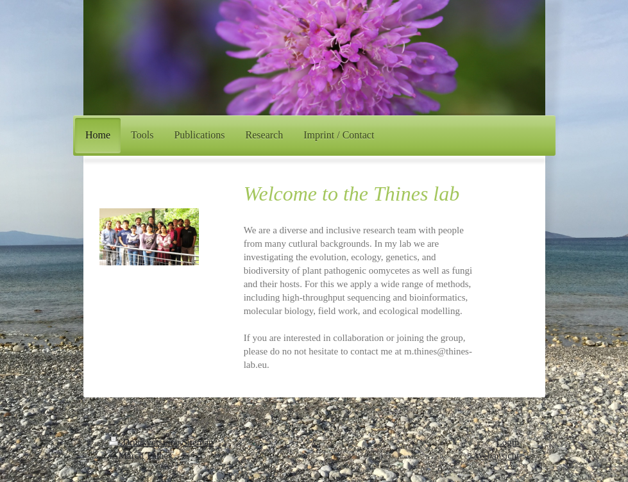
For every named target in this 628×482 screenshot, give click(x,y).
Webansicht (497, 456)
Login (508, 442)
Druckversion (143, 442)
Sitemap (197, 442)
